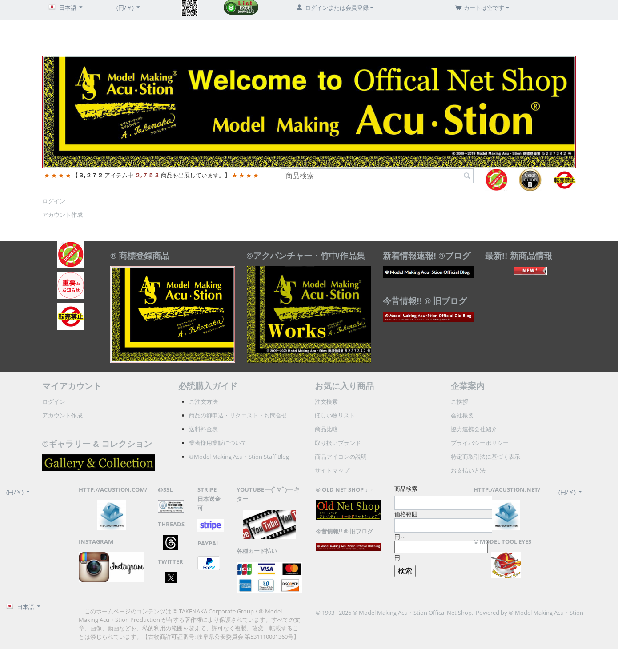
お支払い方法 (468, 470)
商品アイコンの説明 (341, 457)
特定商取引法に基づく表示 (485, 457)
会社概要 (462, 415)
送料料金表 (203, 429)
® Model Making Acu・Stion (546, 613)
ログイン (53, 201)
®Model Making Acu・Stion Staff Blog (239, 457)
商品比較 (326, 429)
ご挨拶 (459, 401)
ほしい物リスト (335, 415)
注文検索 (326, 401)
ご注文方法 (203, 401)
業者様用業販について (218, 443)
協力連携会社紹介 (474, 429)
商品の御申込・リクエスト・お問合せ (238, 415)
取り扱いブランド (338, 443)
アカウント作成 (62, 215)
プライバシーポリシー (480, 443)
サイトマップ (332, 470)
